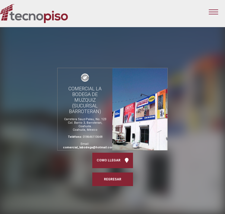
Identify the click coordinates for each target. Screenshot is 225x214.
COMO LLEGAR (113, 160)
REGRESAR (112, 179)
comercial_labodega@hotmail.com (88, 147)
